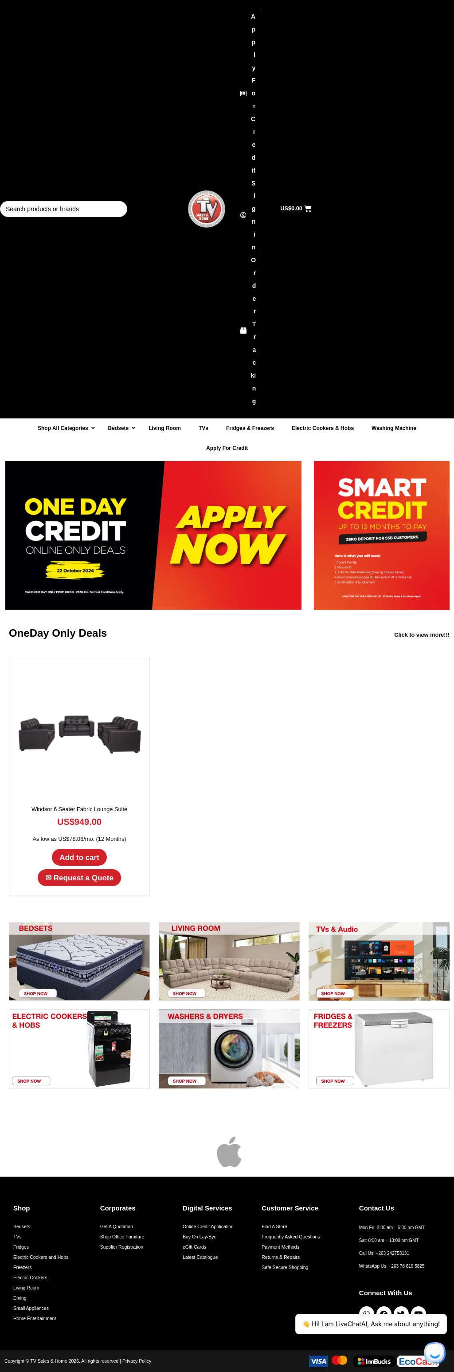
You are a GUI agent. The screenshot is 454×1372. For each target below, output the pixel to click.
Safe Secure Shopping (285, 1267)
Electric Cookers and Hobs (40, 1257)
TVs (17, 1236)
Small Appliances (31, 1308)
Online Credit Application (208, 1226)
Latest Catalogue (200, 1257)
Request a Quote (79, 878)
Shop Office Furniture (122, 1236)
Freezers (22, 1267)
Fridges (21, 1247)
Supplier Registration (121, 1247)
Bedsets (21, 1226)
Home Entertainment (34, 1318)
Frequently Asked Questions (291, 1236)
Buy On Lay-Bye (199, 1236)
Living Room (26, 1287)
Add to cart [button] (79, 857)
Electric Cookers (30, 1277)
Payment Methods (280, 1247)
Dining (20, 1298)
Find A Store (274, 1226)
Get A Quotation (116, 1226)
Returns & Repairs (281, 1257)
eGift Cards (194, 1247)
